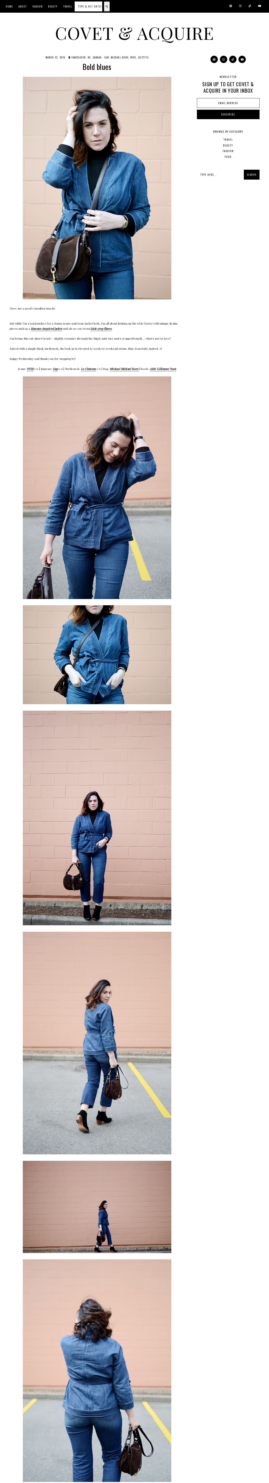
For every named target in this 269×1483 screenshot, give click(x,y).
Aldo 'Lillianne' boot (163, 368)
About (23, 6)
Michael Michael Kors (124, 368)
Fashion (37, 6)
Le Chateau (88, 368)
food (228, 156)
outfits (143, 57)
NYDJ (133, 57)
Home (9, 6)
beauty (228, 145)
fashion (228, 151)
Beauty (52, 6)
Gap (106, 57)
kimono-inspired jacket (46, 328)
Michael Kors (119, 57)
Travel (67, 6)
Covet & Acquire (134, 32)
